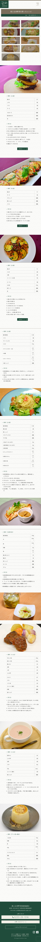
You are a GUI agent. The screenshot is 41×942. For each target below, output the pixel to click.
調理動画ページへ (22, 148)
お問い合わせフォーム (20, 922)
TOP (26, 15)
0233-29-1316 (20, 917)
